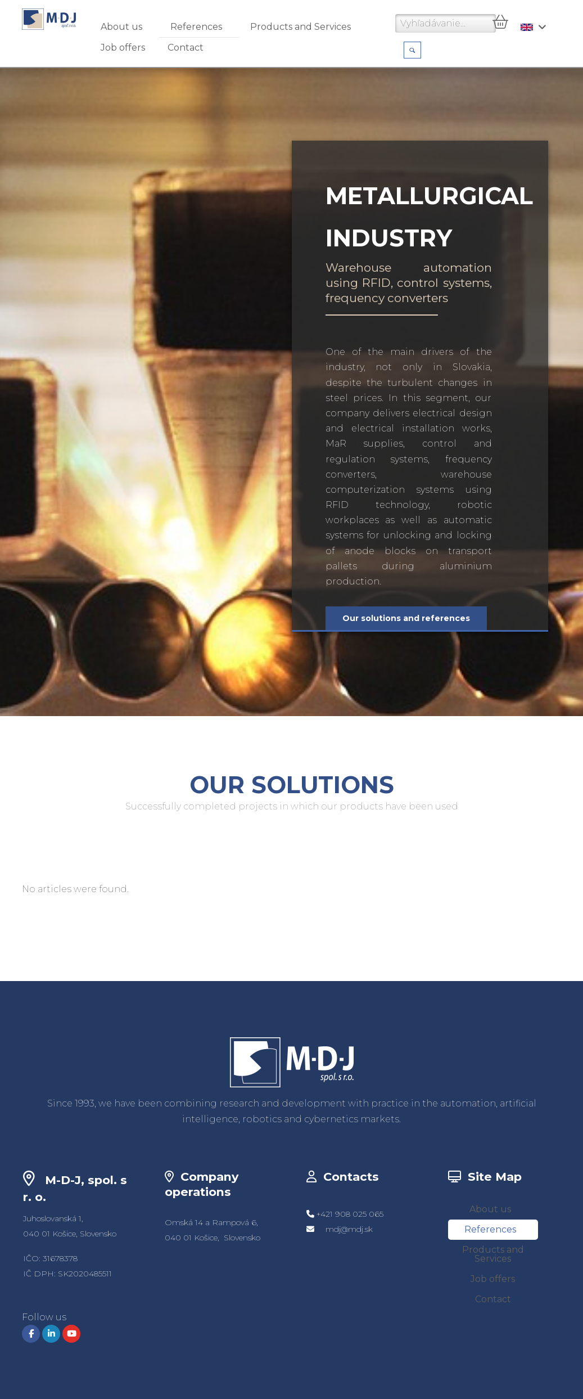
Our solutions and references (406, 618)
